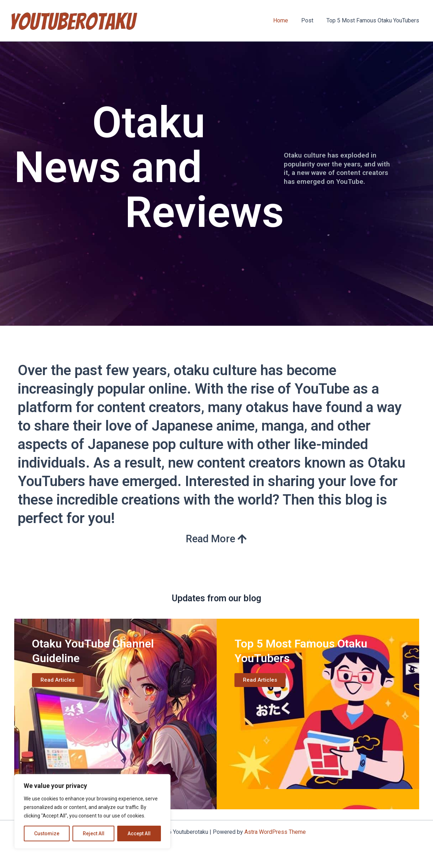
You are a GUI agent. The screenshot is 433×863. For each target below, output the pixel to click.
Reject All (93, 833)
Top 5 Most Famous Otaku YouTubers (374, 20)
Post (310, 20)
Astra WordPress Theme (275, 832)
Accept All (139, 833)
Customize (46, 833)
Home (285, 20)
